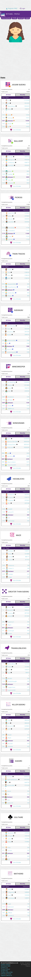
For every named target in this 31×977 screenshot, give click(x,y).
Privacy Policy (5, 969)
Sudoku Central (5, 964)
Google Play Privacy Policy (5, 971)
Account (20, 18)
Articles (4, 974)
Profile (14, 18)
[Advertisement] (15, 59)
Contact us (4, 967)
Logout (27, 18)
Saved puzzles (6, 18)
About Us (9, 975)
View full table (15, 130)
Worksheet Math (5, 966)
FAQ (11, 972)
